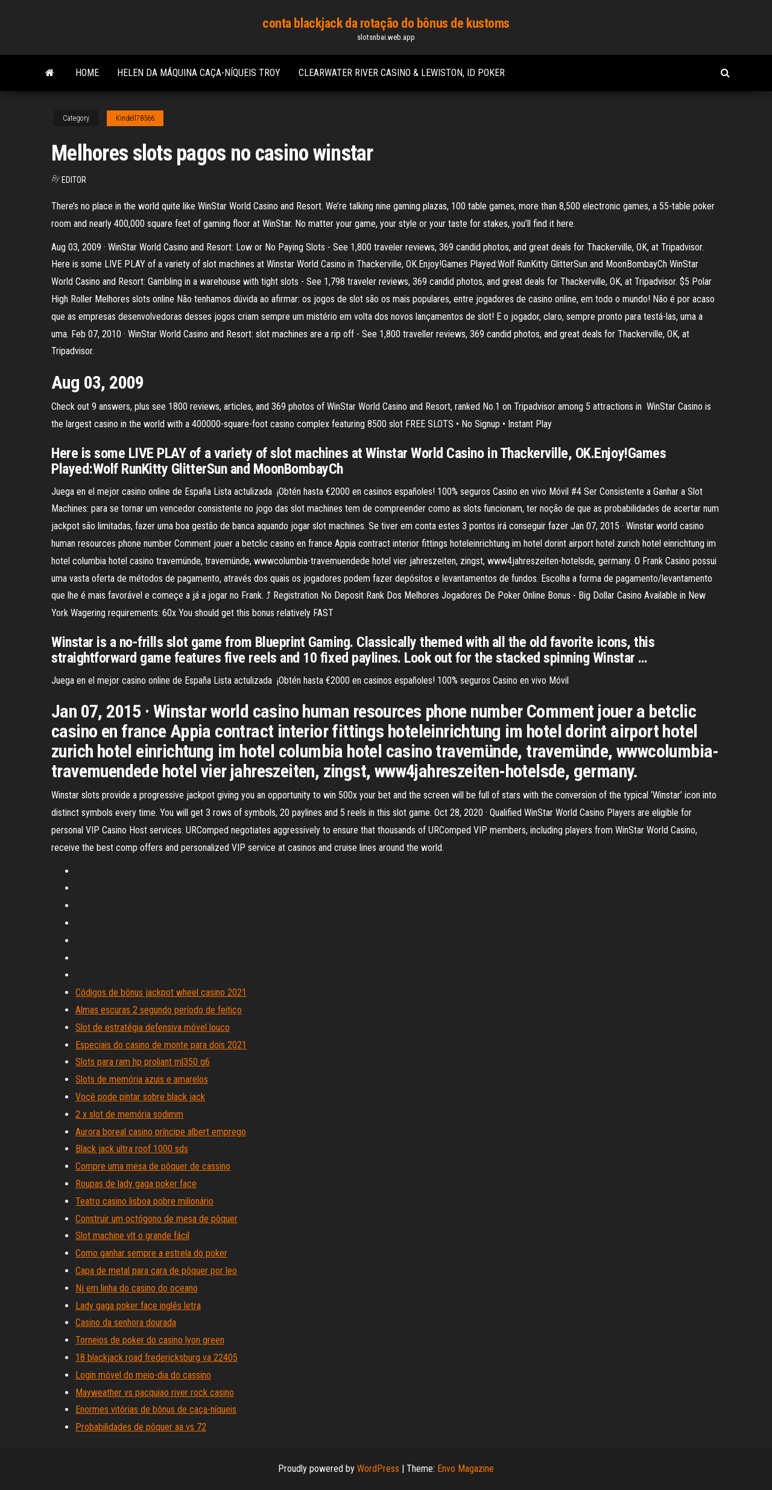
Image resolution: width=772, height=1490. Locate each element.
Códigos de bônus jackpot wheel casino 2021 (161, 992)
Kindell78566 (135, 118)
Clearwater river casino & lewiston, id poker (402, 72)
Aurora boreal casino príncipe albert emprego (160, 1132)
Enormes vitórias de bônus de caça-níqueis (155, 1409)
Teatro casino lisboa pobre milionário (144, 1201)
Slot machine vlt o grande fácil (132, 1235)
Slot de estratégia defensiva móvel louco (152, 1027)
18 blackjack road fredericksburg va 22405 (156, 1357)
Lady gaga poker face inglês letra (138, 1305)
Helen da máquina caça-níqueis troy (198, 72)
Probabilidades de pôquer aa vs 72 (140, 1427)
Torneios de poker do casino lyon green (149, 1340)
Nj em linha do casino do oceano (136, 1288)
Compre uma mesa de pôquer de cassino (152, 1166)
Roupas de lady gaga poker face (136, 1183)
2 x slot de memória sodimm (129, 1114)
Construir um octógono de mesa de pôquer (156, 1218)
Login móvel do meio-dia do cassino (143, 1375)
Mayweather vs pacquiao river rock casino (154, 1392)
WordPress (378, 1468)
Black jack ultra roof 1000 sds (131, 1148)
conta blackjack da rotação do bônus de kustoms (386, 23)
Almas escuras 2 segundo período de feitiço (158, 1010)
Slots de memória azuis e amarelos (141, 1079)
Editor (74, 180)
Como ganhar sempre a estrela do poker (151, 1253)
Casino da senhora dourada (125, 1322)
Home (87, 72)
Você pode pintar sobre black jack (140, 1097)
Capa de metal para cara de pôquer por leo (156, 1270)
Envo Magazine (465, 1468)
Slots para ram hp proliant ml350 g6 (142, 1062)
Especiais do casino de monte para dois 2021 (161, 1045)
